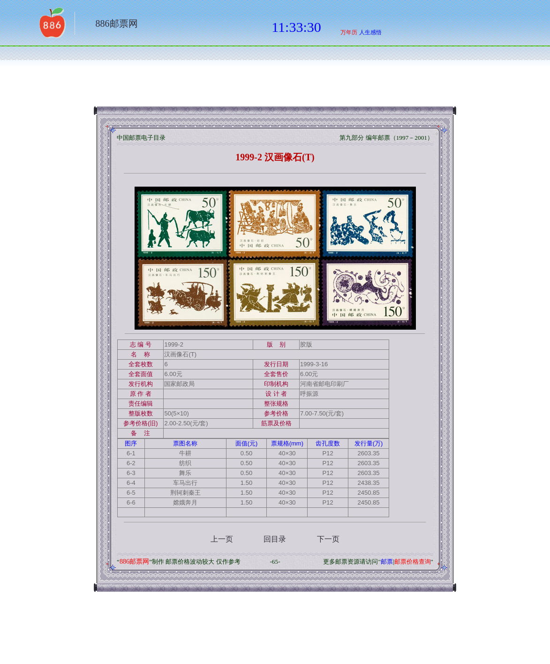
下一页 (328, 539)
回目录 (275, 539)
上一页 (222, 539)
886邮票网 (117, 23)
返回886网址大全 (51, 26)
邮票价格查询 (412, 561)
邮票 (387, 561)
